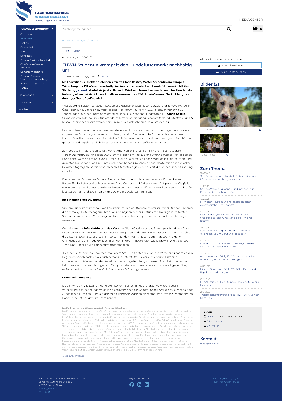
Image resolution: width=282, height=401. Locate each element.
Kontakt (24, 109)
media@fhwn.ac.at (210, 343)
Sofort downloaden (231, 65)
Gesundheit (26, 47)
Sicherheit (26, 55)
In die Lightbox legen (231, 71)
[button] (258, 28)
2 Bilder (104, 76)
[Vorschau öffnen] (231, 107)
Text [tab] (66, 50)
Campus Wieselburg (31, 71)
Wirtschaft (26, 38)
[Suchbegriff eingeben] (147, 29)
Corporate (26, 34)
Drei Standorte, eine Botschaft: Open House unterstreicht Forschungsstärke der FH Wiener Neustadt (226, 217)
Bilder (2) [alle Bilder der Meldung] (209, 84)
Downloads (36, 95)
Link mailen (213, 325)
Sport (23, 51)
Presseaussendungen (36, 28)
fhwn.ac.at (44, 391)
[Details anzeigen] (260, 129)
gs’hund (81, 90)
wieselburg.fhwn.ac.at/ (73, 356)
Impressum (232, 385)
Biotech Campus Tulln (32, 83)
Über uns (36, 102)
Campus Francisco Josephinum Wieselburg (34, 78)
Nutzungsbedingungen (226, 378)
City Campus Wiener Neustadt (31, 66)
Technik (24, 42)
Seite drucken (214, 321)
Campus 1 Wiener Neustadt (35, 60)
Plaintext (211, 316)
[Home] (42, 11)
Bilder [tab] (77, 50)
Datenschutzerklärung (226, 381)
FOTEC (24, 87)
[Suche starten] (229, 29)
